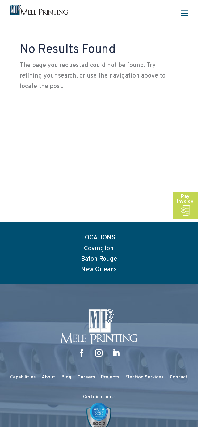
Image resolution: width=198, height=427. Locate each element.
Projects (110, 377)
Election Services (144, 377)
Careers (86, 377)
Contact (179, 377)
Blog (66, 377)
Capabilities (23, 377)
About (48, 377)
